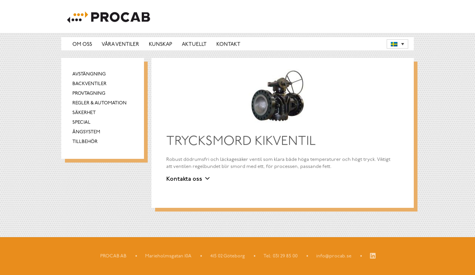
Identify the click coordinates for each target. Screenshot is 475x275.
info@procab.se (333, 256)
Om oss (82, 44)
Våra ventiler (120, 44)
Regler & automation (99, 103)
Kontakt (228, 44)
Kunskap (160, 44)
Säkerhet (84, 113)
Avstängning (89, 74)
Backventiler (89, 84)
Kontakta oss (184, 179)
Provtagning (88, 93)
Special (81, 122)
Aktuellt (194, 44)
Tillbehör (85, 142)
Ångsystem (86, 132)
